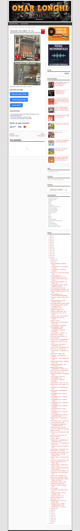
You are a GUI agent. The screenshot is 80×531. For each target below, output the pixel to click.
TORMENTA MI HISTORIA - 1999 (57, 483)
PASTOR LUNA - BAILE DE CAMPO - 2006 (59, 460)
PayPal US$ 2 (16, 105)
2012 (51, 523)
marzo (52, 518)
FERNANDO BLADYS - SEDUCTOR (58, 506)
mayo (52, 515)
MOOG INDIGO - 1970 (55, 499)
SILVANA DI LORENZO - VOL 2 (57, 495)
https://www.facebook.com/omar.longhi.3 (56, 179)
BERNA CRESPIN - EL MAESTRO (57, 450)
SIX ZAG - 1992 (58, 132)
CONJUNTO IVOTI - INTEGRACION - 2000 (59, 347)
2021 (51, 244)
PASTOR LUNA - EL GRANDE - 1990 (58, 475)
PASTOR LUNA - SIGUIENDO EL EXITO (58, 477)
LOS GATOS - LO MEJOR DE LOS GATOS (59, 428)
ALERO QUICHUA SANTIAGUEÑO (57, 287)
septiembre (53, 508)
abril (52, 516)
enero (52, 521)
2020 (51, 245)
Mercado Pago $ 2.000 (19, 94)
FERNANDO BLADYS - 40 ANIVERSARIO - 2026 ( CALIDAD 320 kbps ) (60, 92)
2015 (51, 253)
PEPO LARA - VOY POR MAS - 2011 (58, 348)
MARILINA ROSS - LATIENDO (56, 334)
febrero (52, 519)
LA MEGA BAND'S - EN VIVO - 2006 (58, 481)
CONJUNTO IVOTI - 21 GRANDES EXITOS (59, 339)
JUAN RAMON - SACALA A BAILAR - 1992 (59, 452)
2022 (51, 242)
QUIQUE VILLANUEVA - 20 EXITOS (58, 427)
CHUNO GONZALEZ (54, 337)
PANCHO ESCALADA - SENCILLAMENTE (59, 370)
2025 (51, 237)
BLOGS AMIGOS (24, 23)
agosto (52, 510)
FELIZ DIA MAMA (54, 488)
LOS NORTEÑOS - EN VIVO (56, 308)
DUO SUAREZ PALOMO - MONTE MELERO (59, 303)
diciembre (53, 258)
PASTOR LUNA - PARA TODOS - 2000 (58, 435)
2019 (51, 247)
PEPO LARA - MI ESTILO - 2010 (57, 372)
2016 (51, 252)
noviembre (53, 260)
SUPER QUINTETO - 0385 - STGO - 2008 (59, 382)
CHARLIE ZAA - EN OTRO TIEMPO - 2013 (59, 470)
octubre (52, 261)
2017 (51, 250)
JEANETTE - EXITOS (55, 320)
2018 (51, 248)
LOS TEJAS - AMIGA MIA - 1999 (57, 422)
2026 (51, 235)
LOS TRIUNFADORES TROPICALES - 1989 (59, 289)
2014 (51, 255)
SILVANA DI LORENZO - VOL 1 (57, 497)
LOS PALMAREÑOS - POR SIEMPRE (58, 325)
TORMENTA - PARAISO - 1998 (56, 309)
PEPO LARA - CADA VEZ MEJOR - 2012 (59, 336)
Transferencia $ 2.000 (19, 99)
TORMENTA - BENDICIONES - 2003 (58, 311)
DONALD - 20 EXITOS (55, 430)
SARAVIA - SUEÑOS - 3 (55, 436)
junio (52, 513)
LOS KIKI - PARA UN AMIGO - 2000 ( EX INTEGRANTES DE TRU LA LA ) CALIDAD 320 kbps (62, 109)
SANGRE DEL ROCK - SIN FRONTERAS (59, 316)
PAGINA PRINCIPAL (13, 23)
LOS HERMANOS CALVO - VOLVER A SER (59, 420)
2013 (51, 257)
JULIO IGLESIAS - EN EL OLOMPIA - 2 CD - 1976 (22, 31)
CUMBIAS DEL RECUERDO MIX (62, 123)
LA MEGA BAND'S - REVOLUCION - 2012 (59, 449)
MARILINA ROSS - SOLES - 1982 (57, 353)
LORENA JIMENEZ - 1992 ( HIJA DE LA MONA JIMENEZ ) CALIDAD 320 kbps (62, 84)
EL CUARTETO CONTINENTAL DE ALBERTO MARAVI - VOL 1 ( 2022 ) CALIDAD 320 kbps (62, 159)
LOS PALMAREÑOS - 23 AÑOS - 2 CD (58, 333)
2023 (51, 240)
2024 (51, 239)
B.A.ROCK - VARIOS (54, 438)
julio (51, 511)
